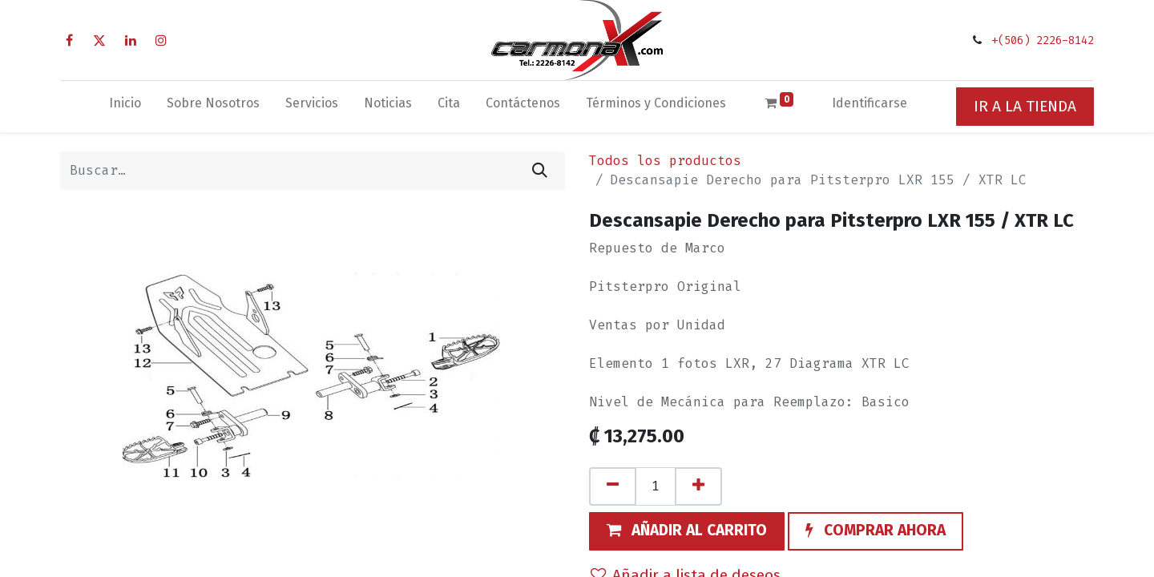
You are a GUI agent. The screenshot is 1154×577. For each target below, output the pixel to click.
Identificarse (869, 103)
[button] (687, 531)
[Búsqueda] (539, 170)
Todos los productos (665, 160)
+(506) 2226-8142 (1042, 40)
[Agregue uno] (698, 486)
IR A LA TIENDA (1025, 106)
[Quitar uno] (612, 486)
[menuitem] (125, 106)
